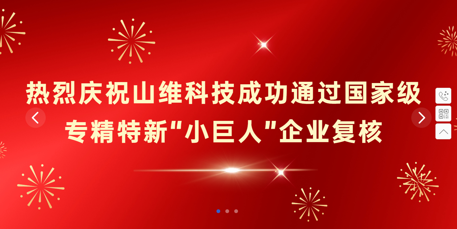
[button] (218, 211)
